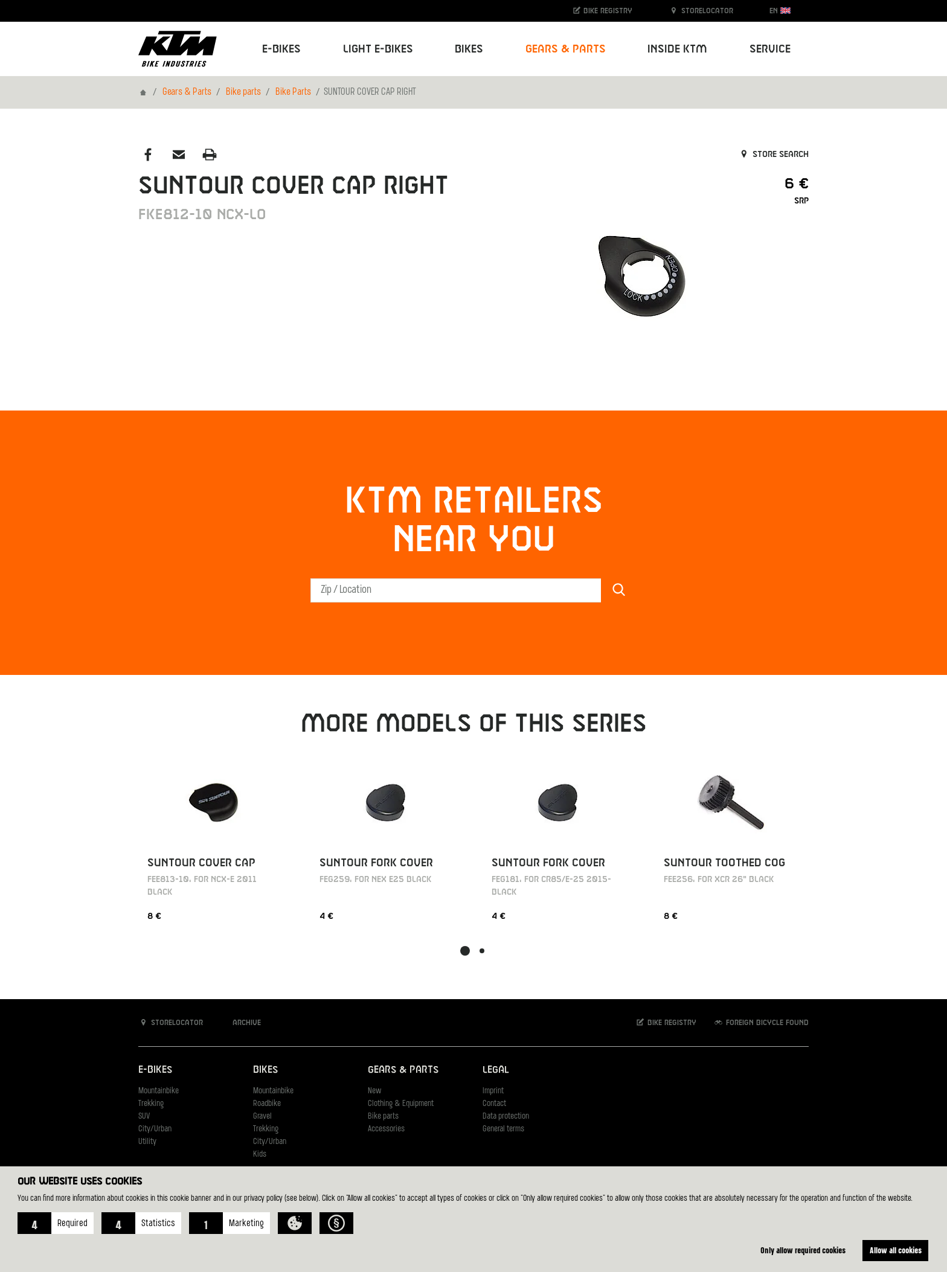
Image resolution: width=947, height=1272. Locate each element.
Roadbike (267, 1103)
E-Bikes (155, 1070)
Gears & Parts (186, 92)
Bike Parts (293, 92)
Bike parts (243, 92)
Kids (259, 1154)
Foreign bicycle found (761, 1022)
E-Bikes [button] (281, 49)
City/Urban (155, 1129)
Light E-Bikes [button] (378, 49)
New (374, 1091)
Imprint (493, 1091)
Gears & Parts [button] (565, 49)
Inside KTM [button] (677, 49)
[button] (56, 1223)
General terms (503, 1129)
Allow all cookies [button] (896, 1250)
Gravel (262, 1116)
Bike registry (602, 10)
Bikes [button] (469, 49)
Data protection (506, 1116)
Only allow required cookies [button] (803, 1250)
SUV (144, 1116)
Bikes (265, 1070)
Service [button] (770, 49)
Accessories (386, 1129)
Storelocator (701, 10)
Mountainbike (158, 1091)
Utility (147, 1141)
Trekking (151, 1103)
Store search (773, 154)
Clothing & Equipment (401, 1103)
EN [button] (780, 10)
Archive (240, 1022)
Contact (494, 1103)
